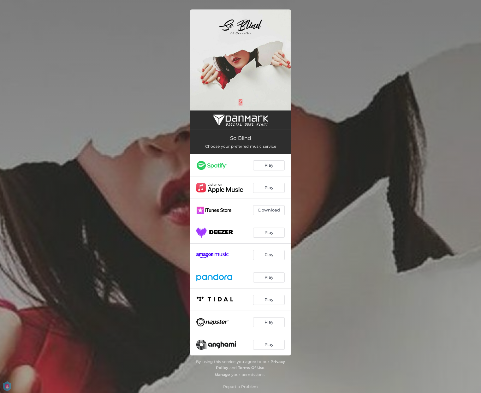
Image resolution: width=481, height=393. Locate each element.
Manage (222, 374)
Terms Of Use (251, 367)
